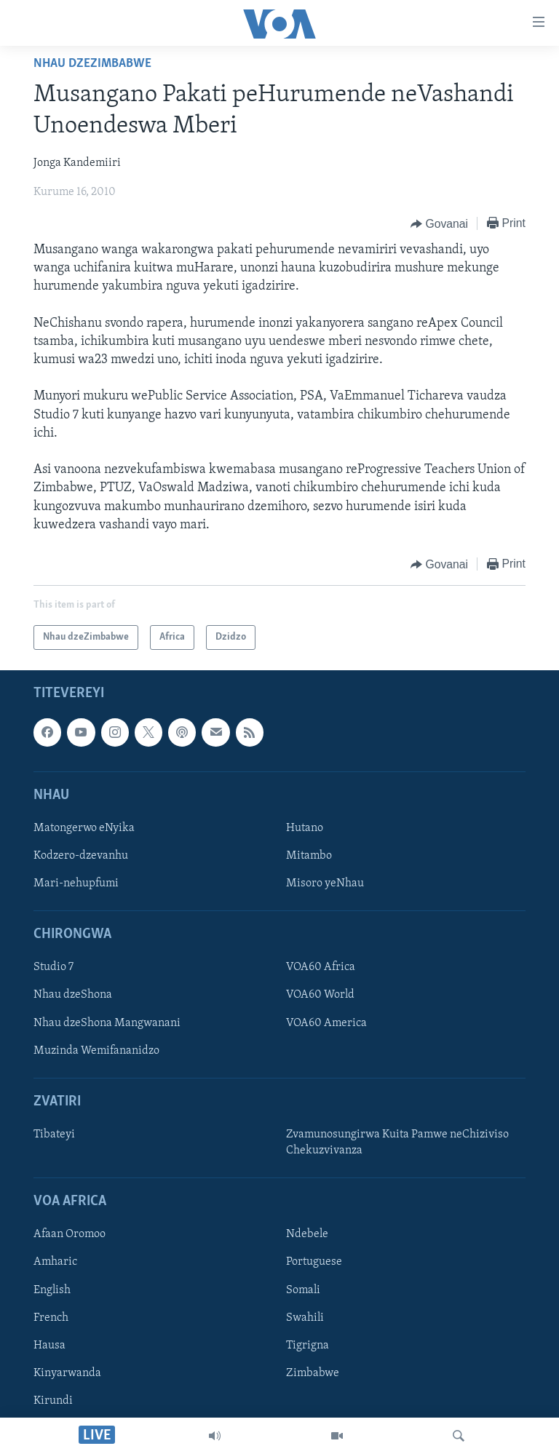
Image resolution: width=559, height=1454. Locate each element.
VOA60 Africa (320, 967)
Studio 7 (53, 967)
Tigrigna (307, 1345)
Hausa (49, 1345)
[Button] (439, 224)
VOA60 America (326, 1023)
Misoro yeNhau (325, 883)
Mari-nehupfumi (76, 883)
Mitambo (309, 856)
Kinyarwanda (67, 1373)
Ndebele (307, 1234)
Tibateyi (54, 1134)
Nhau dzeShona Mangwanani (107, 1023)
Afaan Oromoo (69, 1234)
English (52, 1290)
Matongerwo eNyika (84, 828)
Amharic (55, 1262)
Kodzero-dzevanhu (80, 856)
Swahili (305, 1318)
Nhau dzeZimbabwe (92, 64)
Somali (303, 1290)
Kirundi (53, 1401)
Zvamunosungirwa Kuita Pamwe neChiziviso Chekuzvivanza (397, 1142)
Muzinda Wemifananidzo (96, 1051)
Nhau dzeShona (72, 995)
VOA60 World (320, 995)
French (50, 1318)
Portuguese (314, 1262)
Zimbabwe (312, 1373)
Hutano (304, 828)
